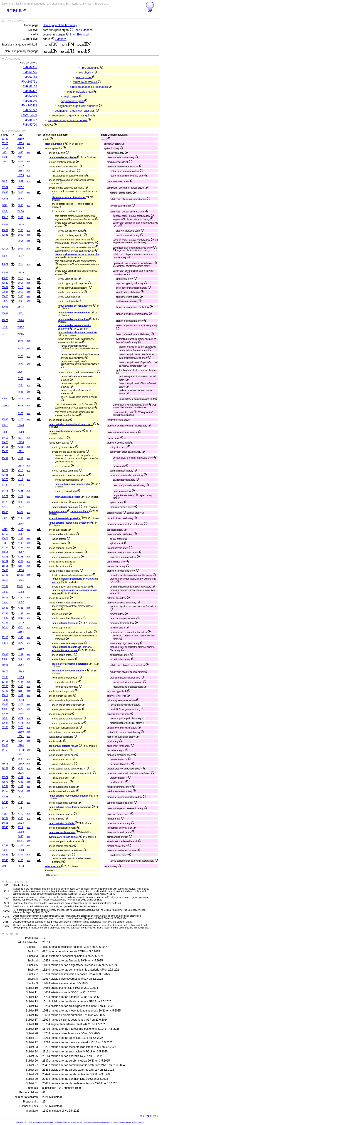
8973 (20, 405)
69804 (5, 580)
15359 (20, 677)
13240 (20, 425)
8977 (20, 364)
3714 (4, 866)
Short (77, 30)
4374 (20, 718)
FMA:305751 (29, 81)
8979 (20, 378)
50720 (5, 139)
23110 (20, 148)
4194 (20, 538)
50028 (5, 296)
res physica (88, 72)
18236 (20, 773)
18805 (5, 597)
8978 (20, 413)
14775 (5, 479)
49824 (5, 264)
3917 (20, 398)
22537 (5, 700)
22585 (5, 718)
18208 (20, 832)
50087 (5, 292)
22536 (5, 419)
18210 (20, 442)
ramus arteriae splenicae (67, 507)
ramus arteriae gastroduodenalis (74, 484)
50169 (5, 727)
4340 (20, 597)
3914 (20, 283)
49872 (5, 320)
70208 (5, 637)
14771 (5, 470)
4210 (20, 470)
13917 (20, 256)
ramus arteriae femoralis (67, 623)
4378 (20, 704)
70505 (5, 198)
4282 (20, 768)
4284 (20, 777)
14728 (20, 823)
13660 (20, 732)
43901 (5, 664)
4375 (20, 722)
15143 (20, 671)
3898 (20, 205)
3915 (20, 287)
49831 (5, 230)
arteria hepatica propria (69, 497)
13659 (20, 175)
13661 (20, 736)
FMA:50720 (30, 124)
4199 (20, 818)
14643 (20, 866)
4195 (20, 543)
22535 (5, 713)
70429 (5, 442)
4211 (20, 479)
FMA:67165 (30, 76)
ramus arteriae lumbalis (63, 823)
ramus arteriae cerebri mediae (76, 312)
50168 (5, 327)
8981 (20, 392)
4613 (4, 529)
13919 (20, 272)
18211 (20, 451)
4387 (20, 682)
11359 (20, 649)
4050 (20, 152)
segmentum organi (74, 101)
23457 (20, 327)
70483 (5, 796)
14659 (20, 143)
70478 (5, 808)
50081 (5, 313)
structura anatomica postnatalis (90, 86)
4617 (4, 543)
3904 (20, 248)
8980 (20, 385)
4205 (20, 860)
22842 (5, 432)
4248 (20, 802)
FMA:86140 (30, 100)
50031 (5, 306)
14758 (5, 750)
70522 (5, 256)
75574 (5, 777)
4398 (20, 686)
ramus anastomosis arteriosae (67, 431)
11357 (20, 602)
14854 (5, 552)
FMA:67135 (30, 86)
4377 (20, 643)
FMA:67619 (30, 96)
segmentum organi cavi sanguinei (74, 115)
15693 (20, 592)
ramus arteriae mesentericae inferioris (71, 796)
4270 (19, 741)
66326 (5, 143)
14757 (5, 845)
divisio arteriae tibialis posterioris (71, 664)
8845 (20, 836)
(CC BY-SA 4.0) (138, 1122)
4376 (20, 419)
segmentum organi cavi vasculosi (77, 110)
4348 (20, 637)
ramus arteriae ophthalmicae (75, 319)
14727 (20, 552)
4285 (20, 782)
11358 (20, 632)
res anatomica (92, 67)
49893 (5, 512)
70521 (5, 224)
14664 (20, 512)
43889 (5, 709)
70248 (5, 613)
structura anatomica (87, 82)
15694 (20, 580)
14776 (5, 490)
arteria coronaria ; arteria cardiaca (70, 511)
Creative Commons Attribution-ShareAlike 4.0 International (107, 1122)
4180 (20, 518)
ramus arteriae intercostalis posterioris (71, 523)
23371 (20, 313)
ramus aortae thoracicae (63, 832)
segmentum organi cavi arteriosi (69, 120)
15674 (20, 465)
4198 (20, 556)
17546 (5, 827)
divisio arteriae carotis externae (69, 197)
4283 (20, 759)
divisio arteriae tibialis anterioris (71, 670)
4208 (20, 447)
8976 (20, 356)
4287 (20, 561)
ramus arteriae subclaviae (64, 157)
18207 (20, 534)
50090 (5, 398)
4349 (20, 613)
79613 (5, 425)
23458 (20, 198)
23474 (20, 306)
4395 (20, 659)
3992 (20, 301)
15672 (20, 166)
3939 (4, 181)
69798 (5, 575)
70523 (5, 272)
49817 (5, 248)
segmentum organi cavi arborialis (79, 106)
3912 (20, 264)
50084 (5, 287)
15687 (20, 575)
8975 (20, 348)
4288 (19, 566)
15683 (20, 841)
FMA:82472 (30, 91)
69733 (5, 686)
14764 (5, 561)
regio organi (73, 96)
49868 (5, 278)
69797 (5, 586)
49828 (5, 235)
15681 (20, 808)
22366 (5, 850)
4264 (20, 791)
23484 (20, 320)
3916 (20, 292)
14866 (5, 823)
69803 (5, 592)
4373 (20, 627)
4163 (4, 813)
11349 (20, 763)
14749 (5, 802)
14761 (5, 768)
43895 (5, 659)
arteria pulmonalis (56, 144)
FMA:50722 (30, 110)
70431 (5, 458)
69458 (5, 570)
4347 (20, 618)
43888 (5, 704)
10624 (5, 538)
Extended (87, 30)
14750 (5, 791)
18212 (20, 475)
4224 (20, 496)
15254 (20, 664)
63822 (5, 518)
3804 (20, 181)
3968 (20, 296)
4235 (20, 502)
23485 (20, 334)
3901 (20, 217)
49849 (5, 283)
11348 (20, 750)
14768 (5, 447)
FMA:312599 (29, 115)
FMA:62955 (30, 67)
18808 (5, 566)
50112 (5, 334)
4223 (20, 490)
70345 (5, 157)
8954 (20, 241)
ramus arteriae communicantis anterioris (72, 424)
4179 (20, 813)
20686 (5, 608)
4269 (20, 786)
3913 (20, 278)
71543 (5, 860)
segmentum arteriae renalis (65, 746)
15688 (20, 586)
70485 (5, 745)
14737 (5, 818)
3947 (4, 205)
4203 (20, 845)
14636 (20, 570)
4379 (20, 709)
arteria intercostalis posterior (66, 518)
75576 (5, 782)
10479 (20, 622)
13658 (20, 170)
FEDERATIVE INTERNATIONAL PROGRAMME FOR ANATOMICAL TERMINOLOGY (49, 1122)
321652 (5, 405)
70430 (5, 451)
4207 (19, 437)
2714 (20, 827)
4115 (19, 691)
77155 (5, 627)
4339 (20, 695)
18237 (20, 754)
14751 (5, 741)
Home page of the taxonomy (60, 25)
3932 (4, 161)
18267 (20, 372)
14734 (5, 547)
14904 (20, 713)
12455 (5, 534)
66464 (5, 148)
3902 (20, 235)
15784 (20, 745)
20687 (5, 618)
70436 (5, 485)
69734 (5, 682)
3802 (20, 161)
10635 (5, 192)
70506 (5, 211)
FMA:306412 (29, 105)
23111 (20, 157)
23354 (20, 211)
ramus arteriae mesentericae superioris (72, 807)
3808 (20, 192)
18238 (20, 850)
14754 (5, 786)
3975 (20, 727)
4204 (20, 854)
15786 (20, 523)
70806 (5, 556)
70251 (5, 622)
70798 (5, 691)
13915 (20, 224)
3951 (4, 152)
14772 (5, 496)
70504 (5, 187)
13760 (20, 432)
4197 (20, 547)
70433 (5, 475)
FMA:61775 (30, 72)
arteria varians (54, 866)
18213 (20, 506)
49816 (5, 217)
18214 (20, 485)
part (28, 143)
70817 (5, 643)
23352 (20, 187)
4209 (20, 458)
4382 (20, 654)
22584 (5, 722)
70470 (5, 506)
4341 (20, 608)
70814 (5, 695)
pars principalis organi (82, 91)
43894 (5, 654)
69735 (5, 677)
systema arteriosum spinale (65, 837)
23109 (20, 139)
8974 (20, 341)
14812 (5, 437)
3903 (20, 230)
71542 (5, 854)
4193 (20, 529)
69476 (5, 671)
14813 (20, 700)
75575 (5, 763)
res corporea (85, 77)
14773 (5, 502)
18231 (20, 796)
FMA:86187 (30, 119)
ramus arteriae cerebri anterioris (77, 306)
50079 (5, 301)
